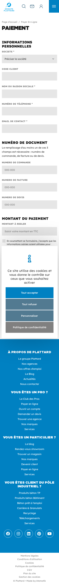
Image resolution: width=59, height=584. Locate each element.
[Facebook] (8, 534)
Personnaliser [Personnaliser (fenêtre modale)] (29, 315)
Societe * (8, 51)
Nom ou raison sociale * (18, 86)
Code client (10, 69)
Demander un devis (29, 414)
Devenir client (29, 464)
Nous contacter (29, 384)
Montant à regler (14, 223)
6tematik (41, 580)
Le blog (29, 444)
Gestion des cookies (29, 576)
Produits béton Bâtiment (29, 498)
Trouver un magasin (29, 454)
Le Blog (29, 373)
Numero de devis (13, 197)
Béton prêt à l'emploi (29, 503)
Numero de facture (15, 180)
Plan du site (29, 573)
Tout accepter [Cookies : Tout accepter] (29, 292)
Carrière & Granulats (29, 508)
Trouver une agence (30, 419)
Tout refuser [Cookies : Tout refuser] (29, 304)
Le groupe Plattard (29, 358)
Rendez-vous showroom (29, 449)
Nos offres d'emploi (29, 368)
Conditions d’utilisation (29, 559)
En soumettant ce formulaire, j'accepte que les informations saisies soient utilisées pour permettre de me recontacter (31, 244)
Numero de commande (16, 162)
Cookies (29, 562)
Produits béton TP (29, 492)
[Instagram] (18, 534)
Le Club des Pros (29, 398)
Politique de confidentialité (29, 566)
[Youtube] (49, 534)
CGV (29, 570)
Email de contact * (14, 121)
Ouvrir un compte (29, 408)
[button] (54, 6)
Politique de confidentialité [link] (29, 327)
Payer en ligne (29, 403)
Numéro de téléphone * (17, 103)
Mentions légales (30, 555)
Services (29, 429)
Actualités (29, 378)
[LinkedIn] (29, 534)
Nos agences (29, 363)
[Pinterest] (39, 534)
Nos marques (29, 424)
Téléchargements (29, 518)
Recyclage (29, 513)
